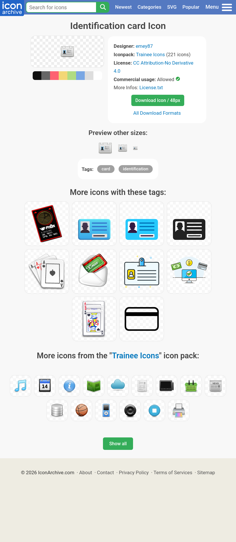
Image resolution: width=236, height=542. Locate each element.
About (85, 472)
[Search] (102, 7)
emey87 (144, 46)
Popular (191, 7)
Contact (105, 472)
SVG (172, 7)
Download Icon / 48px (157, 100)
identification (135, 168)
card (106, 168)
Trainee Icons (150, 54)
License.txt (151, 87)
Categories (149, 7)
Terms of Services (173, 472)
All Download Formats (157, 113)
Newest (123, 7)
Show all (118, 443)
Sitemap (206, 472)
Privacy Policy (134, 472)
